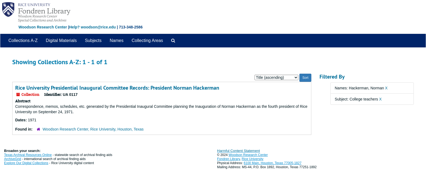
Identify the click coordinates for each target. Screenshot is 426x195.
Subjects (93, 40)
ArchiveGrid (12, 159)
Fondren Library (228, 159)
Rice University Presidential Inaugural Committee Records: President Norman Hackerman (117, 87)
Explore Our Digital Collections (26, 163)
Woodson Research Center (42, 27)
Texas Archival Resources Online (28, 155)
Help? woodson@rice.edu (92, 27)
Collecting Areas (147, 40)
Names (117, 40)
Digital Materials (61, 40)
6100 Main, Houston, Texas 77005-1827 (273, 163)
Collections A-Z (23, 40)
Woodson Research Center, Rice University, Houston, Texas (93, 129)
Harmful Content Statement (238, 151)
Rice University (253, 159)
